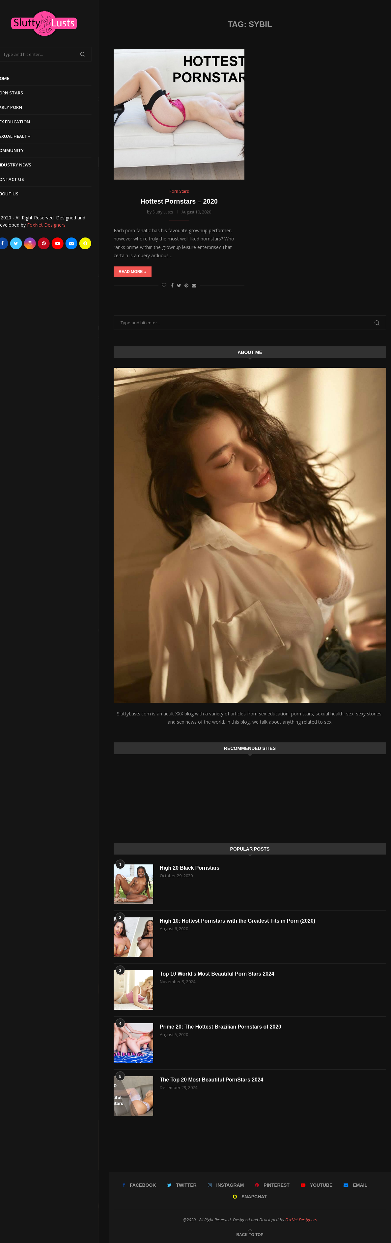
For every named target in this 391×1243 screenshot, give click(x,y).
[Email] (82, 243)
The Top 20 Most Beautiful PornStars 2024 (212, 1079)
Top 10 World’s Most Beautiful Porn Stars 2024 (218, 974)
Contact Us (20, 179)
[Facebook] (12, 243)
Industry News (24, 165)
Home (13, 78)
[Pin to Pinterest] (186, 285)
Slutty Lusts (163, 212)
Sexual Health (24, 136)
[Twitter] (26, 243)
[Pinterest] (54, 243)
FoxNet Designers (56, 225)
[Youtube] (68, 243)
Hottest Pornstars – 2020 (179, 201)
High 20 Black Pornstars (190, 868)
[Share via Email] (194, 285)
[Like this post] (164, 285)
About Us (18, 194)
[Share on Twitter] (179, 285)
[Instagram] (40, 243)
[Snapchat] (95, 243)
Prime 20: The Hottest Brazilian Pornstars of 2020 (221, 1027)
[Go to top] (249, 1234)
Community (20, 150)
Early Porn (19, 107)
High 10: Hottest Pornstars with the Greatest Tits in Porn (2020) (239, 921)
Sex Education (23, 122)
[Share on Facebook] (172, 285)
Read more (133, 271)
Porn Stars (20, 93)
